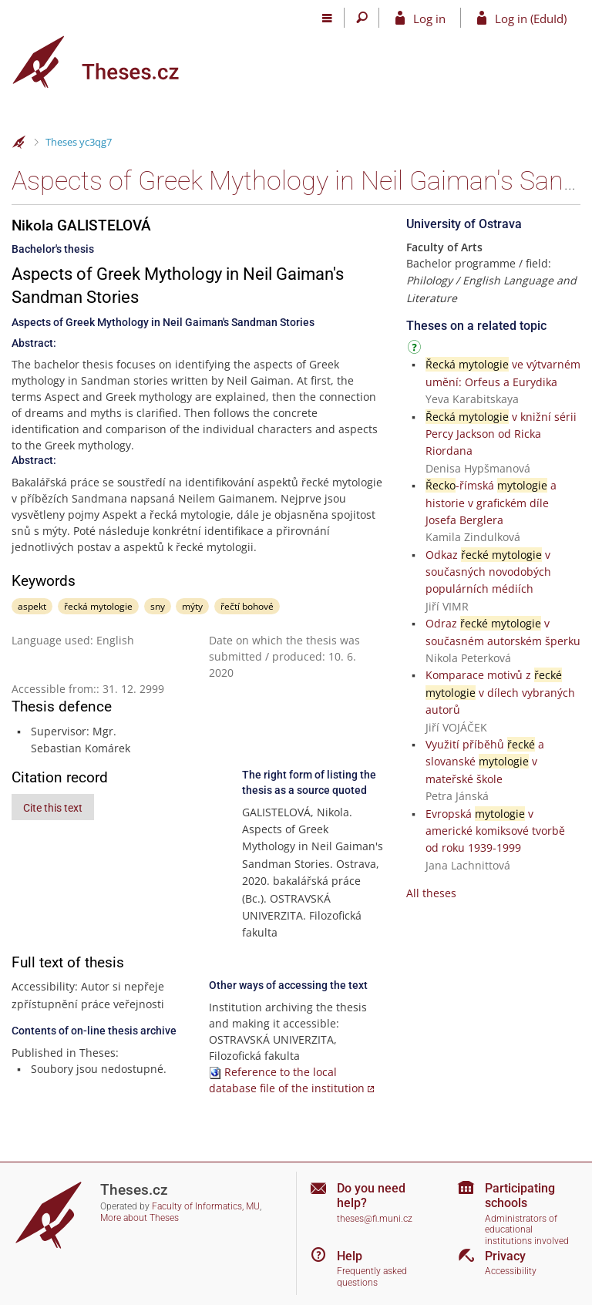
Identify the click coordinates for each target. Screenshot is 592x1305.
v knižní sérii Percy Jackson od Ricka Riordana (501, 434)
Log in (429, 18)
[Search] (362, 18)
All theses (431, 893)
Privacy (505, 1256)
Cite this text (52, 808)
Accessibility (510, 1271)
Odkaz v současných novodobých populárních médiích (488, 572)
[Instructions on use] (416, 349)
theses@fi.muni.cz (374, 1218)
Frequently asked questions (372, 1277)
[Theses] (108, 62)
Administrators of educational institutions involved (527, 1229)
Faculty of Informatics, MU (206, 1206)
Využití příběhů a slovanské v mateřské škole (485, 761)
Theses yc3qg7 (78, 142)
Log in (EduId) (531, 18)
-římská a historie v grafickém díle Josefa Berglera (491, 502)
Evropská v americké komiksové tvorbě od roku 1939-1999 (495, 831)
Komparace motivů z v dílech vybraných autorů (500, 692)
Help (349, 1256)
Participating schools (520, 1195)
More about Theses (139, 1218)
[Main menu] (327, 18)
